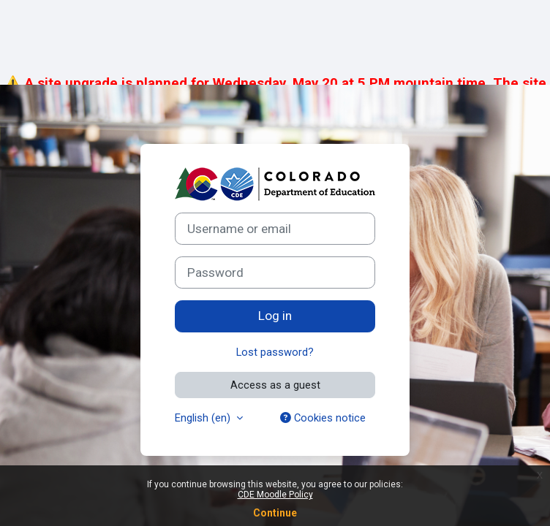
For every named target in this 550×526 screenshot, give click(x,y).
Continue (275, 513)
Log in (275, 315)
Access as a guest (275, 385)
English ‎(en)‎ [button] (204, 417)
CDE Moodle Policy (275, 494)
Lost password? (275, 352)
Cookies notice (323, 417)
